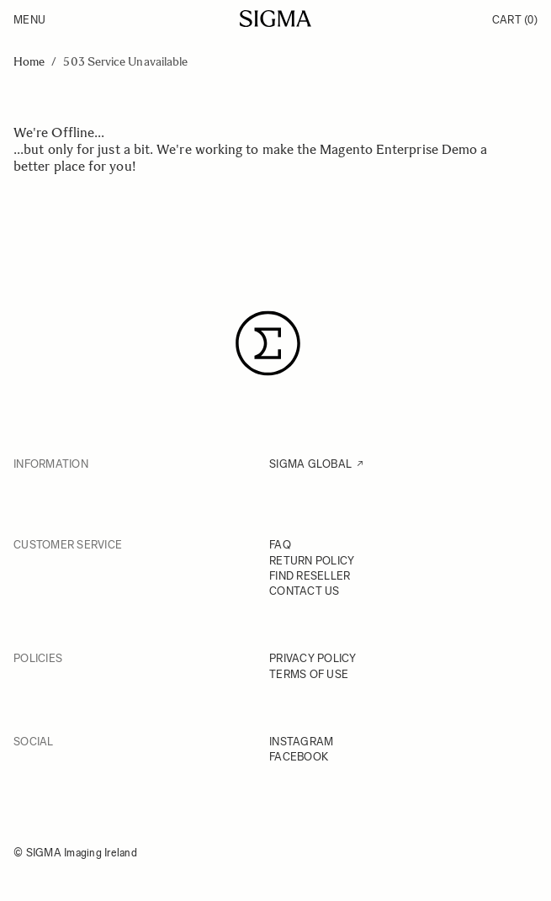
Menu (29, 19)
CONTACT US (304, 591)
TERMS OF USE (308, 674)
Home (29, 62)
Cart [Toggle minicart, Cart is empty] (515, 19)
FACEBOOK (298, 756)
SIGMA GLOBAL (310, 464)
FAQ (280, 544)
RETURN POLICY (311, 560)
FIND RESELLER (309, 576)
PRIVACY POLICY (313, 658)
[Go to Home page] (275, 18)
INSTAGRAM (301, 741)
